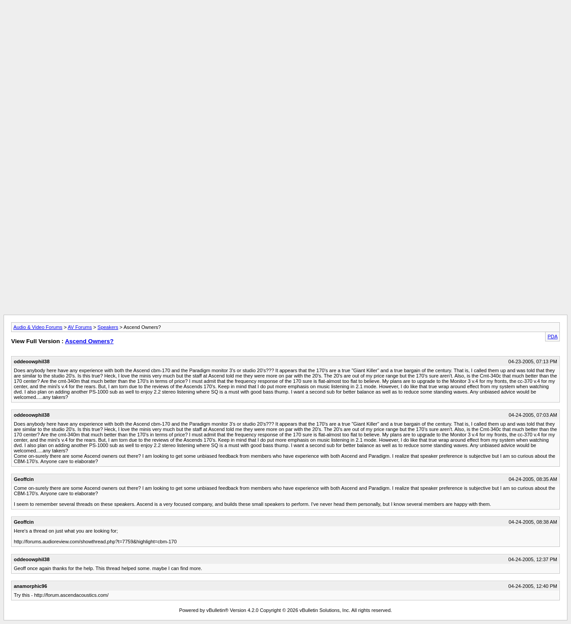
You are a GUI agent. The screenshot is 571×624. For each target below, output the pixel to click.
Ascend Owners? (89, 341)
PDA (552, 336)
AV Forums (80, 327)
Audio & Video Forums (37, 327)
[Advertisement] (285, 24)
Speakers (108, 327)
